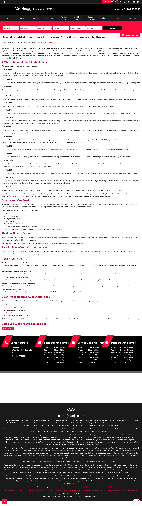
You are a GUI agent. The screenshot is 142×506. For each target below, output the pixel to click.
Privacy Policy (21, 492)
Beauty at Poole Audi (91, 18)
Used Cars (36, 18)
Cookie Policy (10, 492)
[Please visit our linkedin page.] (138, 2)
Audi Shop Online (78, 18)
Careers (119, 18)
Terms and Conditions (34, 492)
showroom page (49, 42)
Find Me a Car (8, 328)
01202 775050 (132, 9)
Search (112, 28)
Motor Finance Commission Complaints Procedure (119, 492)
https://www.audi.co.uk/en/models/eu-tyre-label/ (100, 489)
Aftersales (50, 18)
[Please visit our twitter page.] (125, 2)
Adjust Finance (131, 35)
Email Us (106, 2)
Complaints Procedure (68, 492)
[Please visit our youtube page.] (134, 2)
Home (9, 18)
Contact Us (133, 18)
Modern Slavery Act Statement (88, 492)
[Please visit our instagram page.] (129, 2)
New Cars (22, 18)
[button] (130, 501)
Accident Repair (64, 18)
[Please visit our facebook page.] (121, 2)
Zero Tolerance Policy (51, 492)
